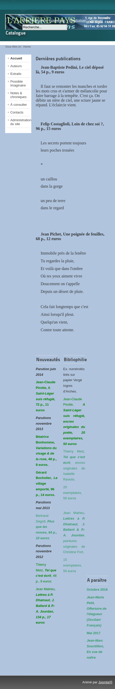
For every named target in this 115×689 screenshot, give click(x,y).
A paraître (96, 580)
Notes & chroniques (18, 95)
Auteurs (16, 66)
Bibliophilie (75, 359)
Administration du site (20, 122)
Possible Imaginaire (18, 83)
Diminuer (96, 20)
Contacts (17, 112)
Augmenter (57, 20)
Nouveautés (48, 359)
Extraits (15, 74)
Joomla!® (105, 682)
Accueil (16, 58)
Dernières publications (58, 58)
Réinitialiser (77, 20)
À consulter (18, 105)
